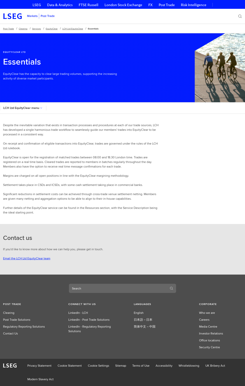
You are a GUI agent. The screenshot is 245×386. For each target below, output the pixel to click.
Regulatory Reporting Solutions (24, 326)
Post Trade (167, 5)
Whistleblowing (189, 365)
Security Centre (209, 347)
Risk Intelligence (193, 5)
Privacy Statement (39, 365)
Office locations (209, 340)
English (139, 313)
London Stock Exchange (123, 5)
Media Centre (208, 326)
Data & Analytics (60, 5)
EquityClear (52, 28)
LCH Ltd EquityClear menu (23, 108)
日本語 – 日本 (143, 319)
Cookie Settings (98, 365)
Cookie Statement (70, 365)
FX (150, 5)
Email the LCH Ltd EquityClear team (26, 258)
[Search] (240, 16)
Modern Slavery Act (40, 379)
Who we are (207, 313)
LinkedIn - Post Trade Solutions (88, 319)
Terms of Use (140, 365)
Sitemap (120, 365)
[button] (24, 304)
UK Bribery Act (215, 365)
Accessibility (164, 365)
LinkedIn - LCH (78, 313)
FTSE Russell (88, 5)
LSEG (37, 5)
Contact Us (10, 333)
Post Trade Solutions (16, 319)
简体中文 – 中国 (144, 326)
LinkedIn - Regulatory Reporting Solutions (89, 328)
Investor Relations (211, 333)
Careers (204, 319)
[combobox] (118, 288)
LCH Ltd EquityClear (72, 28)
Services (36, 28)
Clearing (23, 28)
